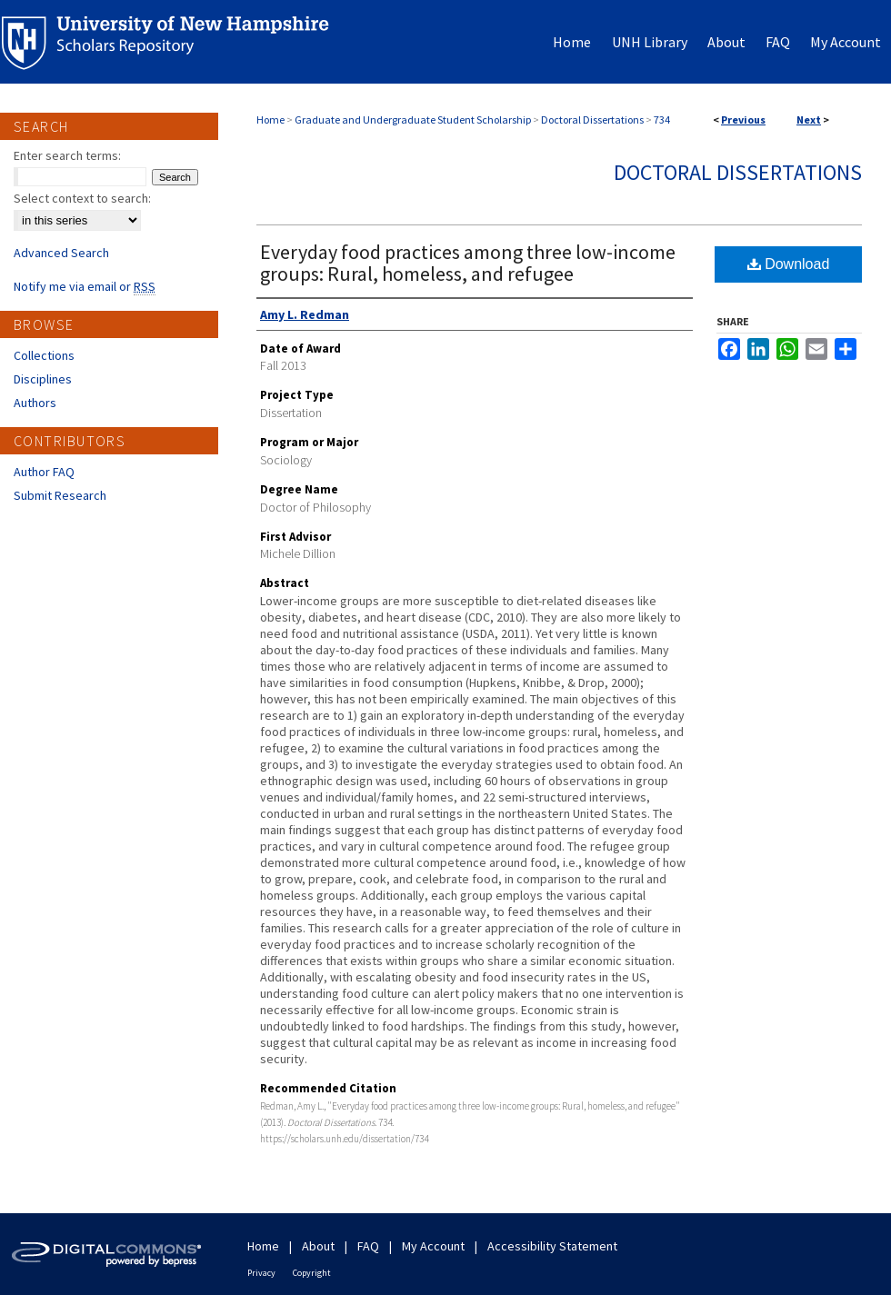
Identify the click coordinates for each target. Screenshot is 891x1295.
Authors (35, 402)
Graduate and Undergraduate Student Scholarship (413, 119)
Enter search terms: (67, 155)
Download (788, 264)
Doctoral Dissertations (592, 119)
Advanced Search (61, 252)
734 (662, 119)
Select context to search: (82, 198)
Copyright (312, 1273)
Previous (743, 119)
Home (270, 119)
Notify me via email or (84, 286)
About (318, 1246)
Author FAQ (44, 471)
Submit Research (60, 495)
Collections (44, 355)
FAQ (368, 1246)
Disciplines (43, 379)
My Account (433, 1246)
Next (808, 119)
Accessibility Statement (552, 1246)
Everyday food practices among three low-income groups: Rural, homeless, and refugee (468, 262)
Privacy (261, 1273)
